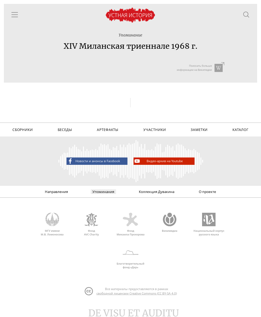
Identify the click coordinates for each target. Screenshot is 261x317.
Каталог (240, 129)
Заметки (199, 129)
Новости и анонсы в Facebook (93, 161)
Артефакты (107, 129)
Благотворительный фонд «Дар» (130, 257)
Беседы (65, 129)
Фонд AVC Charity (91, 224)
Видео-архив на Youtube (158, 161)
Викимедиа (169, 222)
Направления (56, 191)
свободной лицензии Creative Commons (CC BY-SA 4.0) (136, 293)
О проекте (207, 191)
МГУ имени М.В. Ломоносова (52, 224)
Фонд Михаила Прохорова (130, 224)
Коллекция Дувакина (156, 191)
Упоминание (130, 35)
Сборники (22, 129)
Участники (154, 129)
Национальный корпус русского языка (208, 224)
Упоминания (103, 191)
